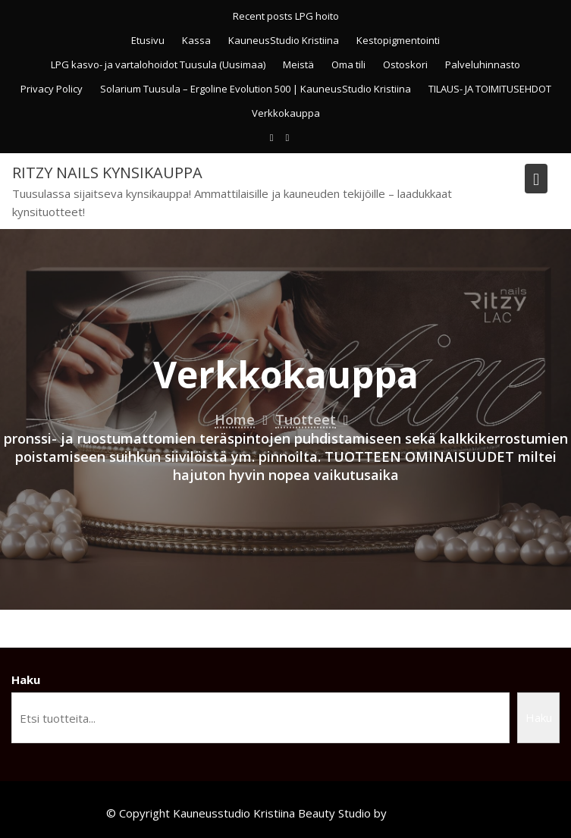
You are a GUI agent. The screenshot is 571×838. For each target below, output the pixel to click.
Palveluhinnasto (482, 64)
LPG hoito (317, 16)
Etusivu (148, 40)
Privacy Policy (51, 89)
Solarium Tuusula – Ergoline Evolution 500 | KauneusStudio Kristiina (255, 89)
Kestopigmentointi (398, 40)
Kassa (196, 40)
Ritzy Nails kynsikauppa (107, 172)
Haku (25, 679)
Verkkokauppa (286, 113)
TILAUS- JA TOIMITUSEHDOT (489, 89)
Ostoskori (405, 64)
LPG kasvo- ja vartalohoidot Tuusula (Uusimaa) (158, 64)
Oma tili (348, 64)
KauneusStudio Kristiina (283, 40)
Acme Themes (427, 813)
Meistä (298, 64)
